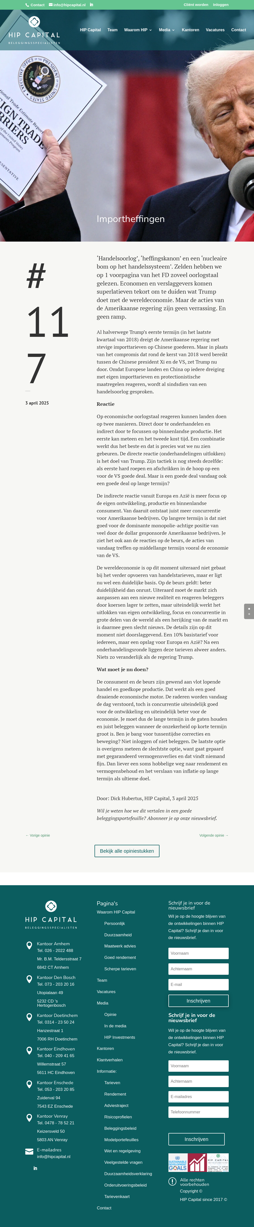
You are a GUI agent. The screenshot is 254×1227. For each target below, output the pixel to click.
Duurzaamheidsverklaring (128, 1173)
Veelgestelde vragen (123, 1162)
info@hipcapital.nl (53, 1156)
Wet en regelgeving (122, 1151)
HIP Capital (90, 30)
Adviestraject (116, 1105)
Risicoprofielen (118, 1117)
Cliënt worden (196, 5)
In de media (115, 1026)
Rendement (115, 1094)
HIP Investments (119, 1037)
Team (112, 30)
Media (164, 30)
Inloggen (221, 5)
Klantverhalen (110, 1060)
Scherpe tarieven (120, 969)
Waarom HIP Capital (116, 912)
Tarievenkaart (116, 1196)
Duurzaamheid (118, 935)
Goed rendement (120, 957)
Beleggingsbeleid (120, 1128)
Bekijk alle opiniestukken (127, 851)
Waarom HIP (136, 30)
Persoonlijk (114, 923)
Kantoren (190, 30)
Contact (38, 5)
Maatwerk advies (120, 946)
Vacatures (215, 30)
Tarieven (112, 1082)
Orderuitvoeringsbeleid (125, 1185)
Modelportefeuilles (121, 1139)
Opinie (110, 1014)
